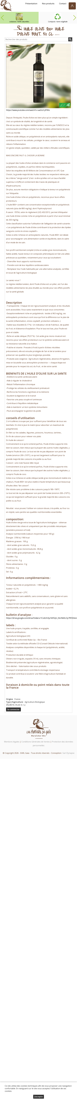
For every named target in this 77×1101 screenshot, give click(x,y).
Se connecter (13, 709)
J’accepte (38, 1096)
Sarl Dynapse (68, 753)
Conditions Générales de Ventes (35, 741)
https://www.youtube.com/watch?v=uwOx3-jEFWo (28, 110)
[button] (74, 18)
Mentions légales (11, 741)
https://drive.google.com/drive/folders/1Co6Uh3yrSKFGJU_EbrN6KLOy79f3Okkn (41, 618)
